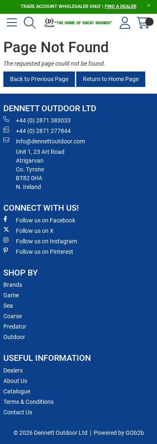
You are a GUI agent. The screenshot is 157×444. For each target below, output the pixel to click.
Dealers (13, 370)
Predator (14, 326)
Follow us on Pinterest (38, 251)
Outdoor (14, 337)
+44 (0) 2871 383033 (37, 120)
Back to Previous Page (39, 79)
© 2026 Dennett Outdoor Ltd (50, 432)
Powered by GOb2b (119, 432)
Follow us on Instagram (40, 241)
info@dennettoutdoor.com (44, 141)
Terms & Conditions (28, 401)
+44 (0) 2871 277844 (37, 130)
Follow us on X (28, 230)
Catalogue (16, 391)
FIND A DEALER (120, 6)
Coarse (12, 316)
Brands (12, 284)
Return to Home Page (111, 79)
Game (11, 295)
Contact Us (17, 412)
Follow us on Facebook (39, 220)
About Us (15, 381)
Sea (8, 305)
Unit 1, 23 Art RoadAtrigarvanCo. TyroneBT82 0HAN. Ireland (40, 169)
